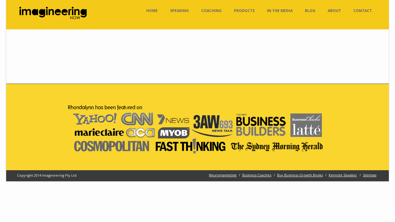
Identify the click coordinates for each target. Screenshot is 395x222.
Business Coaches (256, 175)
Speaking (179, 10)
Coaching (211, 10)
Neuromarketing (222, 175)
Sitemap (369, 175)
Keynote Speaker (343, 175)
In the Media (280, 10)
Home (152, 10)
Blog (310, 10)
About (334, 10)
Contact (362, 10)
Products (244, 10)
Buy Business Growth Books (300, 175)
